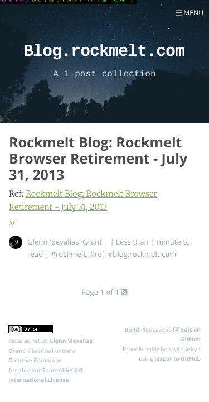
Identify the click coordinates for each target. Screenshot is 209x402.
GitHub (191, 358)
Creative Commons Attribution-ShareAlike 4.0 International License (45, 370)
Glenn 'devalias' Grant (64, 242)
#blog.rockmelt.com (142, 254)
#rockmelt (68, 254)
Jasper (163, 358)
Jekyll (193, 349)
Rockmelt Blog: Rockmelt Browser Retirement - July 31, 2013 (98, 158)
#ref (97, 254)
